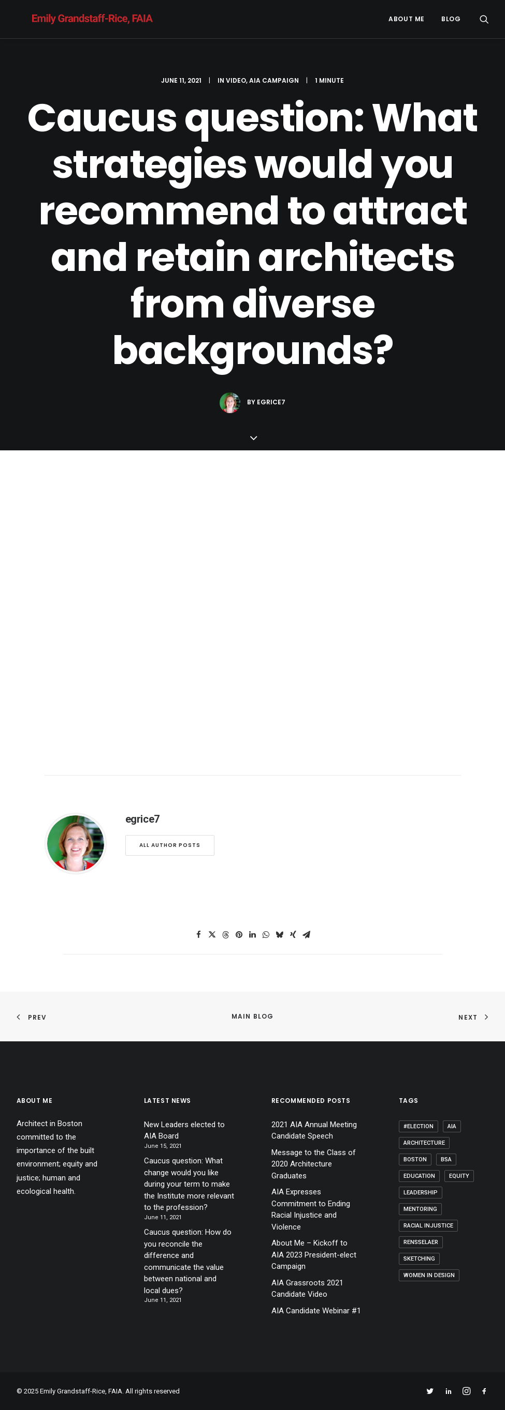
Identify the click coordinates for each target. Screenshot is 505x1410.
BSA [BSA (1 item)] (446, 1159)
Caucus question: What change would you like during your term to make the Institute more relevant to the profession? (189, 1184)
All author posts (169, 845)
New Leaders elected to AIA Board (184, 1130)
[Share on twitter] (212, 935)
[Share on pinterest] (239, 935)
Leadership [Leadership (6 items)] (420, 1192)
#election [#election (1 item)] (418, 1126)
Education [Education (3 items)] (419, 1176)
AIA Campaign (274, 80)
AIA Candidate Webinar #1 (316, 1310)
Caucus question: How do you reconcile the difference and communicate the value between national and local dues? (188, 1261)
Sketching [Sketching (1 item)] (419, 1258)
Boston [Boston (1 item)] (415, 1159)
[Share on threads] (226, 935)
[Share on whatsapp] (266, 935)
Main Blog (253, 1016)
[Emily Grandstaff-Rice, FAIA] (77, 19)
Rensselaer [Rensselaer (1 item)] (420, 1242)
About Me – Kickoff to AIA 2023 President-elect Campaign (313, 1254)
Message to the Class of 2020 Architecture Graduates (313, 1164)
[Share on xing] (293, 935)
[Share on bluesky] (279, 935)
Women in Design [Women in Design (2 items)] (429, 1275)
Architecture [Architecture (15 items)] (424, 1143)
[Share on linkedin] (253, 935)
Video (236, 80)
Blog (450, 18)
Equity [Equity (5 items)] (459, 1176)
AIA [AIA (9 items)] (452, 1126)
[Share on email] (306, 935)
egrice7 (271, 402)
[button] (484, 19)
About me (406, 18)
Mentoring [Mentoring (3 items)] (420, 1209)
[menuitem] (406, 19)
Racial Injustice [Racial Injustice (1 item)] (428, 1225)
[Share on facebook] (199, 935)
